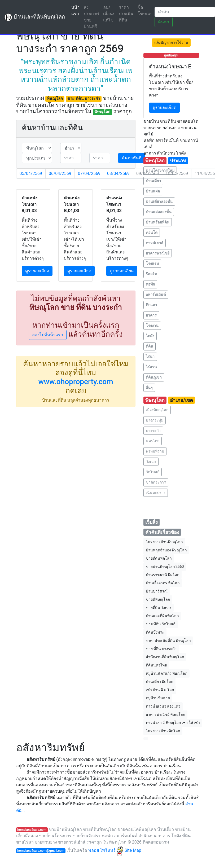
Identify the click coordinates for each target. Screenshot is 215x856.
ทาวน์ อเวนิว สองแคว (163, 706)
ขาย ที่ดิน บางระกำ (161, 649)
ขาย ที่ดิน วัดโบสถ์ (160, 624)
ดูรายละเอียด (37, 270)
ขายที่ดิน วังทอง (158, 607)
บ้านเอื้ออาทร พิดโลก (162, 583)
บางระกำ (153, 430)
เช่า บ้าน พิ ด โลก (160, 690)
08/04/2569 (118, 173)
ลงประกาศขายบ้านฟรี (91, 17)
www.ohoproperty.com (75, 381)
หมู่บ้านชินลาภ (158, 698)
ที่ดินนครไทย (156, 665)
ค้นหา (163, 21)
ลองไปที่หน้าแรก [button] (47, 334)
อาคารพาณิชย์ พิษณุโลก (165, 714)
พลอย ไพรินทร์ (106, 850)
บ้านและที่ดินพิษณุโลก (34, 17)
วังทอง (151, 461)
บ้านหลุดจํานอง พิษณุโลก (166, 550)
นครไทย (152, 441)
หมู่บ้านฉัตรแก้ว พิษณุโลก (166, 673)
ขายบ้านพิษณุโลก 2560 (165, 566)
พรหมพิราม (155, 451)
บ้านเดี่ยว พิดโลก (159, 681)
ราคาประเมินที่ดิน (126, 14)
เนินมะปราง (155, 492)
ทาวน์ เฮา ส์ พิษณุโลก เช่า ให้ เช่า (173, 723)
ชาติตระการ (156, 482)
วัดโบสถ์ (152, 472)
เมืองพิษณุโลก (157, 410)
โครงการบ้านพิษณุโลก (164, 542)
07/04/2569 (89, 173)
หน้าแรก (76, 10)
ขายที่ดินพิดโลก (159, 558)
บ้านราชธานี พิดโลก (162, 575)
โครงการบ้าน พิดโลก (163, 731)
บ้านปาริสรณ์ (157, 591)
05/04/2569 (31, 173)
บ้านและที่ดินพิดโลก (162, 616)
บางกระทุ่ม (154, 420)
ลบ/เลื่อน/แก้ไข (109, 14)
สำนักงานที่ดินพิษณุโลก (165, 657)
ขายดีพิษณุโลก (158, 599)
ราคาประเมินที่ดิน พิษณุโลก (168, 640)
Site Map (133, 850)
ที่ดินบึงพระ (155, 632)
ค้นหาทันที (132, 157)
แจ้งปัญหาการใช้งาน (171, 42)
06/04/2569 (60, 173)
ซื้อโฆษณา (145, 10)
